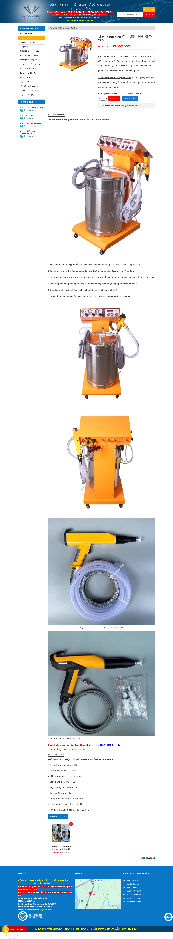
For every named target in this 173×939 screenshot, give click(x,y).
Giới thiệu (69, 26)
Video (118, 26)
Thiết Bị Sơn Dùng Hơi (32, 67)
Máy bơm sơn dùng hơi (32, 63)
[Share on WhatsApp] (142, 865)
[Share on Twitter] (146, 865)
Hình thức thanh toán (132, 902)
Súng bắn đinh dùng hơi (32, 93)
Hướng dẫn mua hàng (132, 905)
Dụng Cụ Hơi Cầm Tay (32, 80)
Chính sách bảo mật (132, 888)
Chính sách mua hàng (132, 909)
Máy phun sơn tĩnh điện (32, 45)
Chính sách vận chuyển (133, 898)
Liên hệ (129, 26)
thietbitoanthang (28, 117)
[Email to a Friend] (149, 865)
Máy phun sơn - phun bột (32, 41)
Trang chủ (54, 26)
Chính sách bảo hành (132, 891)
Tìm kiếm (149, 15)
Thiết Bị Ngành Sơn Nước (32, 58)
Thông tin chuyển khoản (89, 26)
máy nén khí (32, 89)
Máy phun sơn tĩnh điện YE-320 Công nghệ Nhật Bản (60, 855)
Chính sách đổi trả (131, 895)
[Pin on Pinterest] (151, 865)
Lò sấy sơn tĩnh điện (28, 49)
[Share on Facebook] (144, 865)
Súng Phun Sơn (32, 54)
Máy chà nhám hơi (32, 84)
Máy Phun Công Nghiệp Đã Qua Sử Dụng (32, 102)
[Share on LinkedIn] (154, 865)
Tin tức (108, 26)
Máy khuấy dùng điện (32, 76)
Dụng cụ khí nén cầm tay (32, 71)
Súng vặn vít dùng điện (32, 98)
